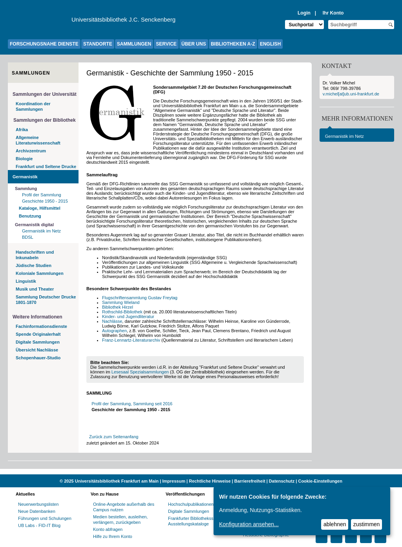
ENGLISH (270, 44)
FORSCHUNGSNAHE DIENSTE (44, 44)
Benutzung (30, 216)
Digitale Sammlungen (38, 342)
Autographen (114, 330)
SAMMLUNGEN (134, 44)
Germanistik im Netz (41, 231)
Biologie (24, 158)
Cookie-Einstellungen (320, 481)
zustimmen (366, 524)
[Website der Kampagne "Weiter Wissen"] (201, 471)
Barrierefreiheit (249, 481)
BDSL (27, 237)
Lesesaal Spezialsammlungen (140, 372)
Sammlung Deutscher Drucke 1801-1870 (46, 300)
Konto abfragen (107, 529)
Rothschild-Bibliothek (122, 311)
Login (304, 13)
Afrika (22, 129)
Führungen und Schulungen (44, 518)
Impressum (173, 481)
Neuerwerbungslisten (38, 504)
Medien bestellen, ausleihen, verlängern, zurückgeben (120, 519)
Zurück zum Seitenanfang (113, 436)
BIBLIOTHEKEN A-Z (233, 44)
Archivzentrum (31, 150)
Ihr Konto (333, 13)
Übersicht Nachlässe (37, 350)
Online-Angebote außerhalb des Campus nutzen (123, 507)
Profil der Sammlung (41, 194)
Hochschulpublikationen (191, 504)
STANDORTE (97, 44)
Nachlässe (112, 321)
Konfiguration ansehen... (249, 524)
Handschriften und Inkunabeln (35, 255)
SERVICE (166, 44)
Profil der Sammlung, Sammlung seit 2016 (131, 403)
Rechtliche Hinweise (209, 481)
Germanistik (25, 176)
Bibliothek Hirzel (117, 307)
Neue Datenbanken (36, 511)
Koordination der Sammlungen (33, 106)
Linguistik (26, 281)
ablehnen (334, 524)
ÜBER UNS (193, 44)
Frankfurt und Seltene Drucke (46, 166)
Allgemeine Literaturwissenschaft (38, 140)
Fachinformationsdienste (41, 326)
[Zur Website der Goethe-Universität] (39, 21)
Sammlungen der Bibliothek (44, 120)
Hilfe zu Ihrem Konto (112, 536)
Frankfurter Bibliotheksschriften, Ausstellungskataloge (198, 521)
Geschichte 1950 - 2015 (45, 201)
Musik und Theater (35, 289)
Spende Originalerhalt (38, 334)
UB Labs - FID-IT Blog (39, 525)
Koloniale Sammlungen (40, 273)
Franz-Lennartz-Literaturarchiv (131, 340)
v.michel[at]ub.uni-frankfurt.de (351, 93)
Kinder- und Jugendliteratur (128, 316)
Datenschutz (281, 481)
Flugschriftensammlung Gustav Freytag (139, 297)
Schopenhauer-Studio (38, 357)
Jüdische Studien (33, 265)
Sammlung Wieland (120, 302)
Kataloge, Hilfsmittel (39, 208)
